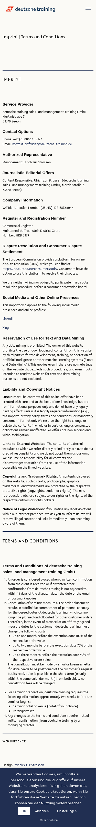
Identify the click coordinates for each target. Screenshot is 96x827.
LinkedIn (8, 318)
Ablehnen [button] (42, 811)
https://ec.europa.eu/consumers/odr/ (30, 268)
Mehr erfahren (49, 820)
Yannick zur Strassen (29, 765)
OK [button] (24, 811)
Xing (6, 327)
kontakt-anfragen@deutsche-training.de (42, 144)
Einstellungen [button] (67, 811)
